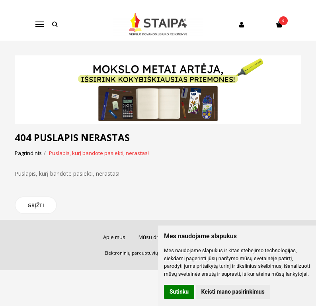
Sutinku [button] (179, 291)
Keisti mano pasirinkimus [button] (233, 291)
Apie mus (114, 237)
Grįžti (35, 205)
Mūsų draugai (155, 237)
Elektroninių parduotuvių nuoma (139, 253)
